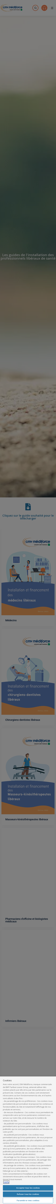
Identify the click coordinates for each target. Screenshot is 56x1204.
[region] (28, 1140)
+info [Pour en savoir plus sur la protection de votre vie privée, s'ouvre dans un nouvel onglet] (6, 1182)
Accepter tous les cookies (28, 1188)
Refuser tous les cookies (28, 1194)
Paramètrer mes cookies (28, 1200)
